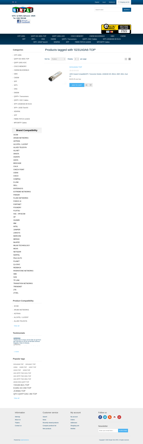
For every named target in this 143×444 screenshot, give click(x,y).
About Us (18, 419)
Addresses (74, 422)
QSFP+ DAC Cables (90, 39)
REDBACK (17, 267)
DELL (15, 185)
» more (16, 351)
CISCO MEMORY (77, 36)
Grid (126, 59)
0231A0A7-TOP (31, 364)
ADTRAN (16, 141)
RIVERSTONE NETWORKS (23, 271)
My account (74, 417)
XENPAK (57, 42)
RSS (110, 417)
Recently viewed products (51, 422)
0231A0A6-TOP (18, 364)
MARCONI (17, 236)
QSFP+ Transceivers (69, 39)
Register (97, 2)
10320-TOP (26, 370)
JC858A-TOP (19, 391)
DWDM (53, 39)
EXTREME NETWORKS (22, 192)
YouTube (114, 417)
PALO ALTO (17, 258)
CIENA (15, 173)
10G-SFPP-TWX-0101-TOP (22, 373)
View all (16, 326)
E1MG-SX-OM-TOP (22, 388)
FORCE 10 (17, 201)
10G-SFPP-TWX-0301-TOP (22, 376)
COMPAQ (16, 179)
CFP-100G (21, 36)
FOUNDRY (17, 207)
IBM (14, 223)
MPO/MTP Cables (103, 42)
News (44, 419)
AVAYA (15, 160)
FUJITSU (16, 211)
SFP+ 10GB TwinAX (40, 42)
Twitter (105, 417)
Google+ (119, 417)
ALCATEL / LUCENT (20, 144)
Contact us (18, 425)
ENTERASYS (18, 188)
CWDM (123, 36)
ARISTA (16, 154)
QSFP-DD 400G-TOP (38, 36)
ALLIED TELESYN (20, 147)
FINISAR (16, 195)
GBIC (112, 36)
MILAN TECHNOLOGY (21, 245)
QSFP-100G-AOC (58, 36)
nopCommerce (25, 440)
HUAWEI (16, 220)
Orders (73, 419)
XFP (67, 42)
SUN (15, 277)
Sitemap (17, 417)
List (129, 59)
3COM (15, 135)
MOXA (15, 248)
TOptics (17, 422)
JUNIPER (16, 230)
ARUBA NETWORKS (20, 138)
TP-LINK (16, 280)
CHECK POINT (18, 169)
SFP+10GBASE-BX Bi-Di (112, 39)
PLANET (16, 261)
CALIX (15, 166)
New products (47, 428)
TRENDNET (17, 286)
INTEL (15, 226)
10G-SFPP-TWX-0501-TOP (22, 379)
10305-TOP (23, 367)
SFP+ (33, 39)
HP (14, 217)
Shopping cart (75, 425)
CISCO (15, 176)
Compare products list (49, 425)
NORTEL (16, 255)
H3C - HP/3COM (19, 214)
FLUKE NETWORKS (20, 198)
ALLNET (16, 150)
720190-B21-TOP (21, 385)
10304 (15, 367)
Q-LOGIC (16, 264)
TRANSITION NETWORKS (23, 283)
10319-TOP (17, 370)
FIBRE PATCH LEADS (83, 42)
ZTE (14, 290)
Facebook (100, 417)
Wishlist (73, 428)
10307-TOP (32, 367)
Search (45, 417)
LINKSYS (16, 233)
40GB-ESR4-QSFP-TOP (21, 382)
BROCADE (17, 163)
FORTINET (17, 204)
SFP (23, 39)
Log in (104, 2)
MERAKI (16, 239)
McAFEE (16, 242)
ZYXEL (15, 293)
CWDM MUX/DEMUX (97, 36)
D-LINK (16, 182)
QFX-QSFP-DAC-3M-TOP (25, 394)
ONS (43, 39)
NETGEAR (17, 252)
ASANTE (16, 157)
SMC (15, 274)
